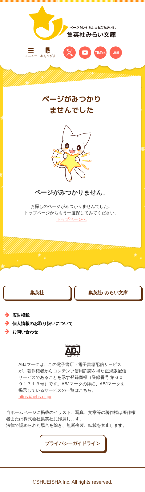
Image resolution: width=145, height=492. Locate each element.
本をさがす (48, 52)
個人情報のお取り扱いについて (42, 323)
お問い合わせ (25, 331)
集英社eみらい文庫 (108, 292)
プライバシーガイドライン (72, 443)
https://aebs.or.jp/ (34, 396)
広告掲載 (21, 315)
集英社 (37, 292)
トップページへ (71, 219)
